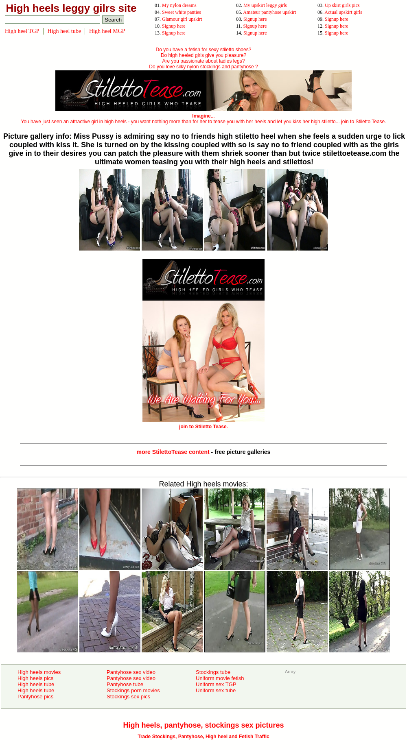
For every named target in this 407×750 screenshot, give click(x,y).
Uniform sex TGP (216, 684)
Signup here (255, 19)
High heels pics (35, 678)
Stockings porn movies (133, 690)
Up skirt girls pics (342, 5)
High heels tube (36, 684)
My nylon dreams (179, 5)
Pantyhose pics (35, 696)
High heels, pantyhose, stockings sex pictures (203, 725)
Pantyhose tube (125, 684)
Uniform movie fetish (220, 678)
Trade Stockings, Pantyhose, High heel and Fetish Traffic (203, 736)
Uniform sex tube (216, 690)
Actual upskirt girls (343, 12)
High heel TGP (22, 31)
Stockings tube (213, 672)
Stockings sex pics (128, 696)
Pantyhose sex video (131, 672)
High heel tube (64, 31)
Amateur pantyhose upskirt (269, 12)
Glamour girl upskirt (182, 19)
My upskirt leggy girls (265, 5)
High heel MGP (107, 31)
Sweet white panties (181, 12)
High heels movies (39, 672)
